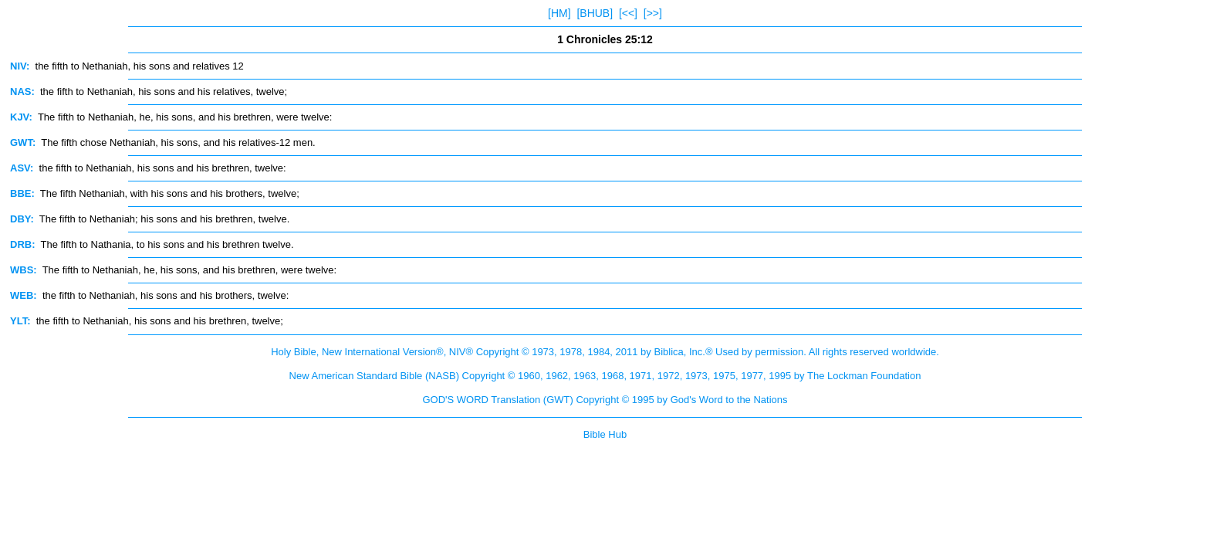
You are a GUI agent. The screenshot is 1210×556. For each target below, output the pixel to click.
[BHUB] (594, 13)
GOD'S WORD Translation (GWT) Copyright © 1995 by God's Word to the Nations (604, 399)
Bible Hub (605, 434)
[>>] (653, 13)
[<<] (628, 13)
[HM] (559, 13)
